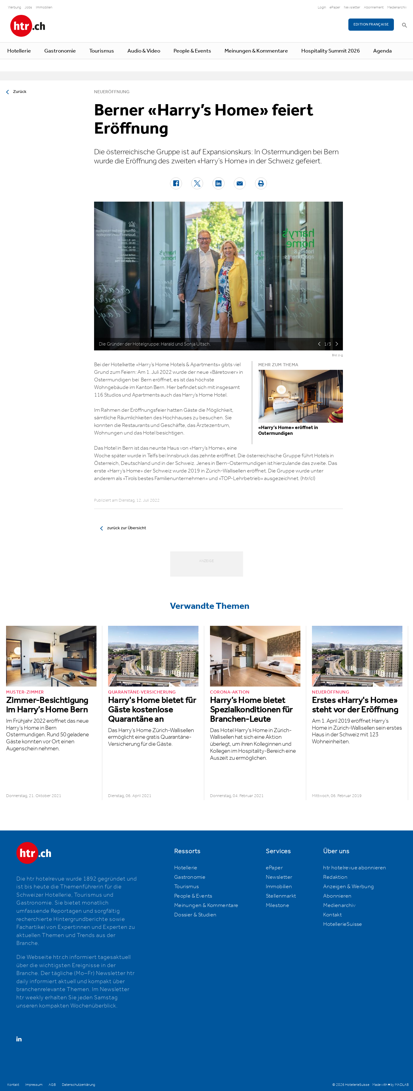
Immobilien (44, 7)
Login (322, 7)
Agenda (382, 51)
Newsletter (352, 7)
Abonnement (374, 7)
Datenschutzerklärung (78, 1085)
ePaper (335, 7)
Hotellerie (19, 51)
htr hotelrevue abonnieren (354, 868)
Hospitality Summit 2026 (330, 51)
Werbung (14, 7)
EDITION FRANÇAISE (371, 24)
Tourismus (101, 51)
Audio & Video (143, 51)
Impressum (33, 1085)
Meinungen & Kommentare (256, 51)
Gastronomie (60, 51)
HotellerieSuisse (342, 924)
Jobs (28, 7)
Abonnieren (337, 896)
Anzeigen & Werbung (348, 886)
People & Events (192, 51)
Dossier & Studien (195, 915)
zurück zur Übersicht (126, 528)
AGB (52, 1085)
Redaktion (335, 877)
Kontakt (332, 915)
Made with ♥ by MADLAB (390, 1085)
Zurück (19, 92)
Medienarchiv (397, 7)
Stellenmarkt (281, 896)
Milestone (277, 905)
